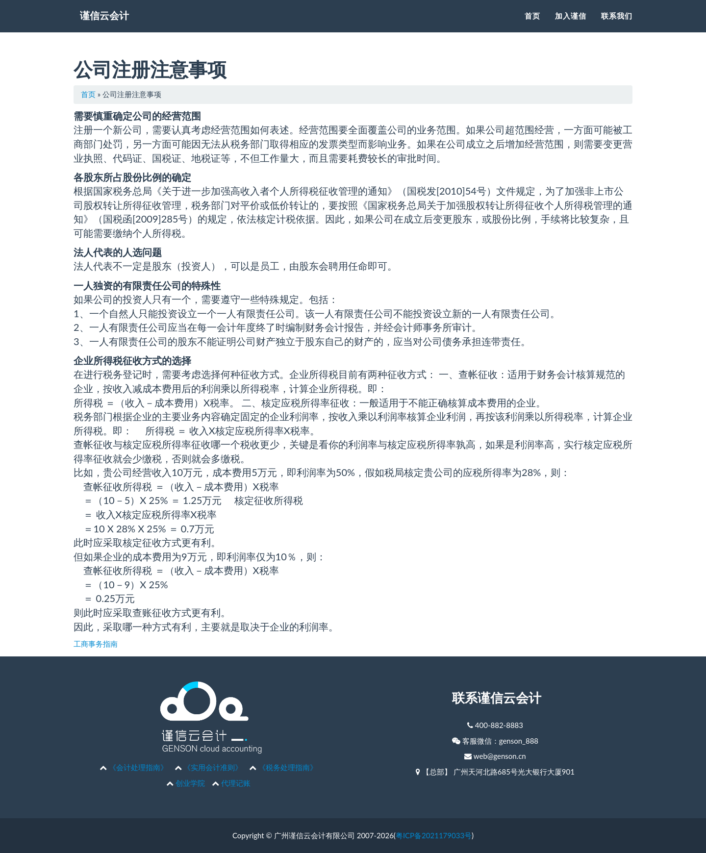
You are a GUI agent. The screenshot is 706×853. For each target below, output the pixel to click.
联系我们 (616, 27)
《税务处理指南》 (287, 767)
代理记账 (236, 782)
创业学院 (190, 782)
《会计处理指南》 (138, 767)
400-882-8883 (499, 725)
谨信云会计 (110, 29)
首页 (532, 27)
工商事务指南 (96, 643)
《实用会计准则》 (212, 767)
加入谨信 (570, 27)
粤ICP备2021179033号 (434, 835)
